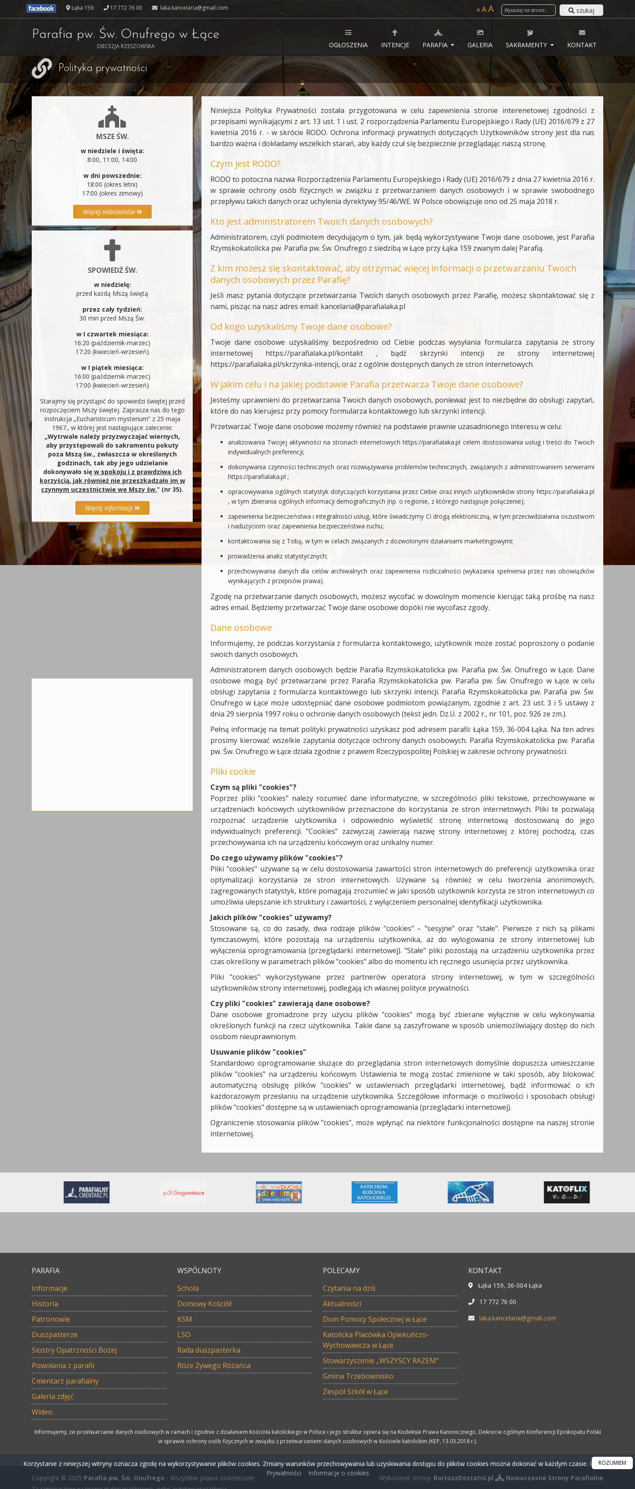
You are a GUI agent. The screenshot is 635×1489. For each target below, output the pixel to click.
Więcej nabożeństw (112, 211)
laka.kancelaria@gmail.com (193, 7)
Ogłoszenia (348, 38)
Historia (45, 1445)
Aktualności (342, 1445)
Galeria (480, 38)
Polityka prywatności (102, 68)
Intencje (395, 38)
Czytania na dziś (349, 1430)
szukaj (581, 10)
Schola (188, 1430)
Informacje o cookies (338, 1473)
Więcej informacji (112, 508)
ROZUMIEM (612, 1462)
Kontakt (582, 38)
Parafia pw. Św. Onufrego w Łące (126, 39)
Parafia (435, 38)
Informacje (49, 1430)
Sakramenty (527, 38)
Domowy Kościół (204, 1445)
